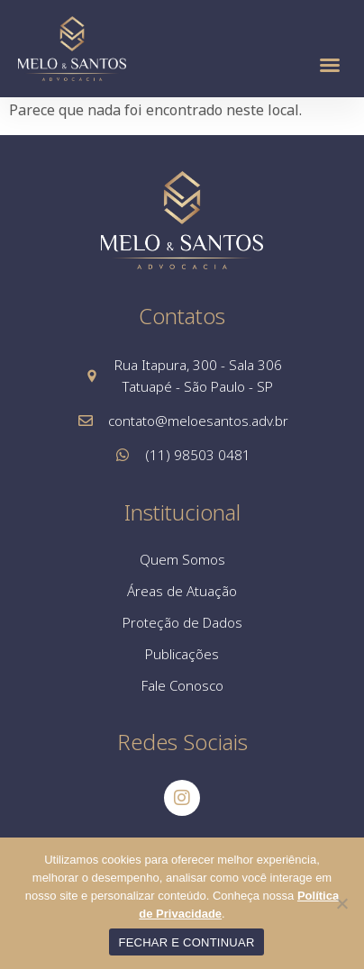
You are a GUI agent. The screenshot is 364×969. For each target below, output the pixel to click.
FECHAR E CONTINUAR (186, 942)
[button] (330, 65)
